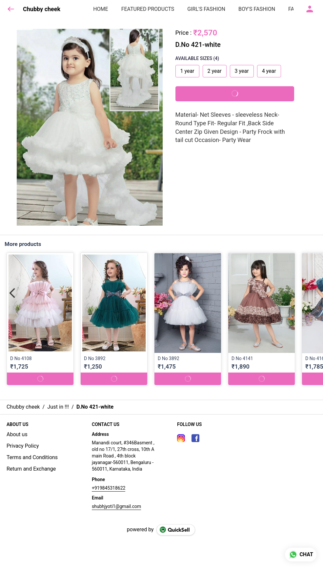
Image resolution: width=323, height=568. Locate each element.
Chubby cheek (41, 9)
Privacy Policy (23, 446)
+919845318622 (108, 488)
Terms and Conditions (32, 457)
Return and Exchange (31, 469)
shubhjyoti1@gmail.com (116, 506)
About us (17, 434)
